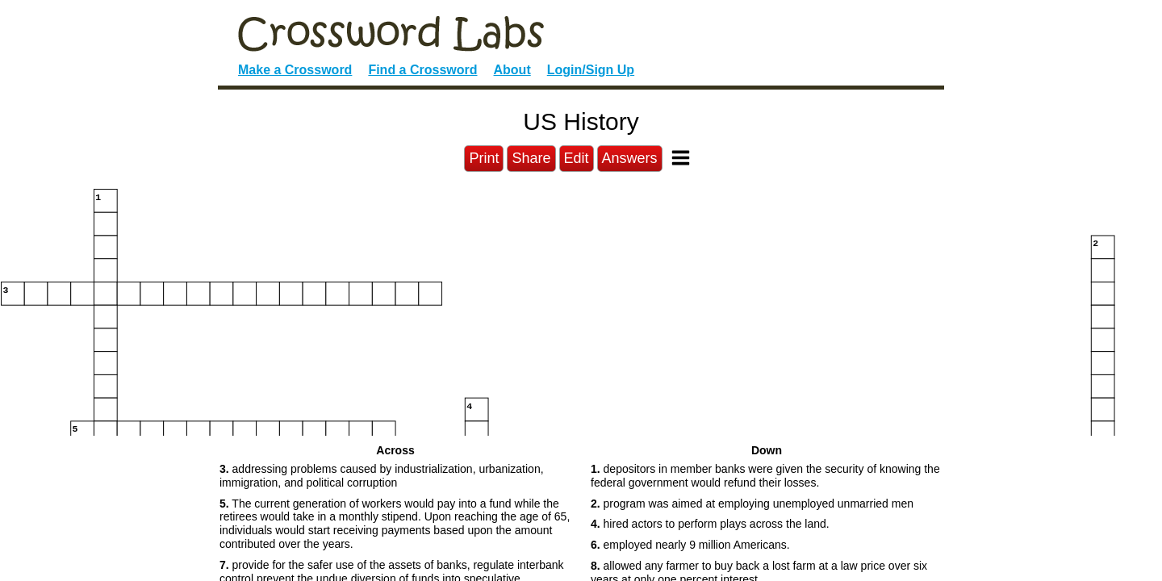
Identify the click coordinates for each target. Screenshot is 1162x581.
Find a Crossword (422, 70)
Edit (576, 158)
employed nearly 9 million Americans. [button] (690, 544)
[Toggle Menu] (681, 158)
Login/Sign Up (590, 70)
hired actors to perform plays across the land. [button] (710, 523)
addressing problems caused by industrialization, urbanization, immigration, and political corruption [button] (381, 475)
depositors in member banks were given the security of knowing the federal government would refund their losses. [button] (765, 475)
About (512, 70)
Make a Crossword (295, 70)
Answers (630, 158)
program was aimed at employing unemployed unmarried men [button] (752, 503)
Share (531, 158)
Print (484, 158)
